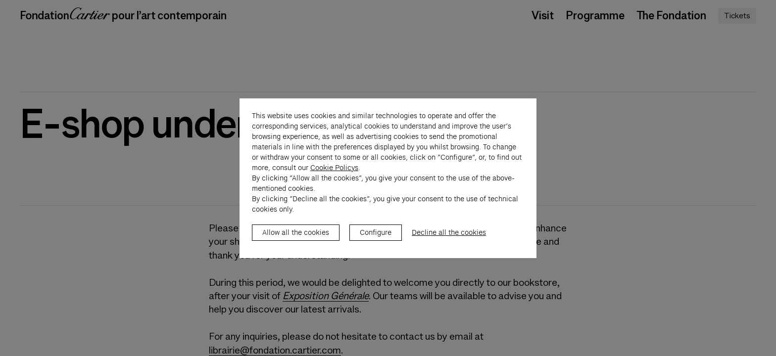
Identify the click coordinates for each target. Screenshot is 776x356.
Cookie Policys (334, 178)
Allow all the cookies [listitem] (295, 243)
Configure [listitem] (375, 243)
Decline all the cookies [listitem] (449, 243)
